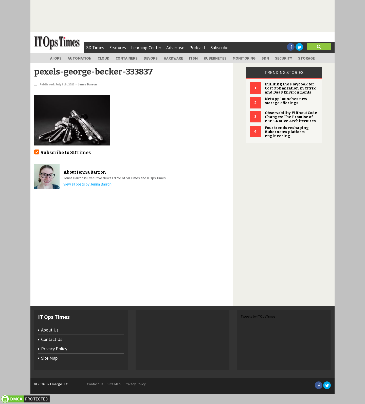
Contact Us (51, 339)
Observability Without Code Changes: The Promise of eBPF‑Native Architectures (291, 117)
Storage (306, 58)
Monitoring (244, 58)
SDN (265, 58)
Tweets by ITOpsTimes (258, 316)
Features (117, 47)
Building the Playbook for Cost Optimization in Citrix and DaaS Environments (290, 88)
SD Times (95, 47)
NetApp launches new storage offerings (286, 101)
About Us (50, 330)
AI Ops (56, 58)
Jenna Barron (87, 84)
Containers (127, 58)
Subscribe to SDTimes (66, 152)
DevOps (151, 58)
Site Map (49, 358)
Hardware (173, 58)
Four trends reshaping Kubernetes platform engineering (287, 132)
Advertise (175, 47)
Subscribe (219, 47)
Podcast (197, 47)
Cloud (104, 58)
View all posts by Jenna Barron (87, 184)
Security (283, 58)
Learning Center (146, 47)
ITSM (193, 58)
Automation (80, 58)
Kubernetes (215, 58)
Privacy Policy (54, 349)
